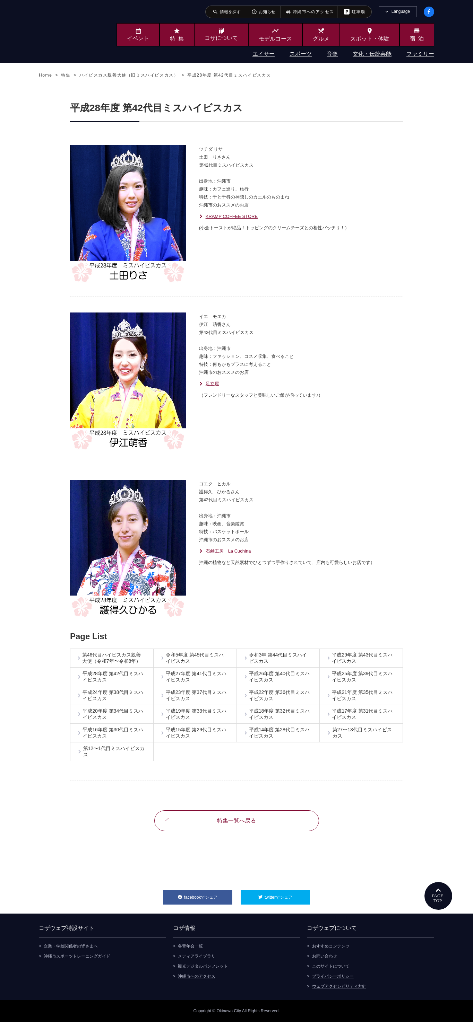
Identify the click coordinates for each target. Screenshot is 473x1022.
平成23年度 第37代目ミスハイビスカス (196, 695)
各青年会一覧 (190, 946)
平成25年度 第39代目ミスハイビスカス (362, 676)
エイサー (263, 54)
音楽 (332, 54)
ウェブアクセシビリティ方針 (339, 986)
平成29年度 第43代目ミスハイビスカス (362, 658)
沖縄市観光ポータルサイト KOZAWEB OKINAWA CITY (67, 30)
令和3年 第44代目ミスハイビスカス (278, 658)
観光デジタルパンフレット (203, 966)
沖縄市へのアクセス (196, 976)
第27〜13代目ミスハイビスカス (362, 733)
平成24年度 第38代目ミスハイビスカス (113, 695)
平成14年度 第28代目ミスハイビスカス (279, 733)
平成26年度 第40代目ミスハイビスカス (279, 676)
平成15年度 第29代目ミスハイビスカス (196, 733)
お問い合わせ (324, 956)
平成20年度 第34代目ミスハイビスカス (113, 714)
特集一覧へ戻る (236, 820)
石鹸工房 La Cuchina (228, 551)
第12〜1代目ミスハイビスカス (114, 751)
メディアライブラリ (196, 956)
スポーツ (301, 54)
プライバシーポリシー (333, 976)
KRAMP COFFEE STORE (232, 216)
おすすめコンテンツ (331, 946)
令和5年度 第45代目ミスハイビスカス (195, 658)
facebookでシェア (208, 895)
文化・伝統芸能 (372, 54)
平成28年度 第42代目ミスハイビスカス (113, 676)
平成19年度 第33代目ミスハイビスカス (196, 714)
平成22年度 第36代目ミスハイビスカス (279, 695)
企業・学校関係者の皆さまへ (71, 946)
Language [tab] (401, 11)
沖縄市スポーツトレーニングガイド (77, 956)
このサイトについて (331, 966)
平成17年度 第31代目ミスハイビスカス (362, 714)
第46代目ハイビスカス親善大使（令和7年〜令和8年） (111, 658)
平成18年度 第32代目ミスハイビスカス (279, 714)
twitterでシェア (287, 895)
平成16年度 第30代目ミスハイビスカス (113, 733)
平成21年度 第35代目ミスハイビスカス (362, 695)
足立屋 (212, 383)
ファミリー (420, 54)
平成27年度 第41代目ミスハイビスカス (196, 676)
